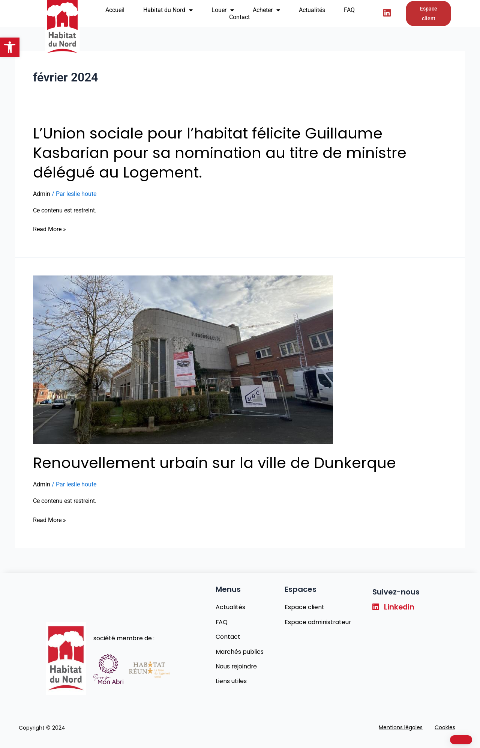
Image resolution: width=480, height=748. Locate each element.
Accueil (114, 10)
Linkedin (394, 606)
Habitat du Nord (168, 10)
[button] (10, 47)
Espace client (304, 606)
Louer (223, 10)
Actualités (312, 10)
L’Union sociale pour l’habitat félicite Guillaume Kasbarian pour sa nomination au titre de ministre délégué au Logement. (219, 153)
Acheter (266, 10)
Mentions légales (401, 727)
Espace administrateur (317, 621)
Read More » (49, 229)
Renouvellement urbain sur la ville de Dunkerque (214, 462)
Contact (239, 17)
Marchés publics (239, 651)
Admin (41, 193)
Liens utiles (230, 681)
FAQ (349, 10)
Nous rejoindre (236, 666)
